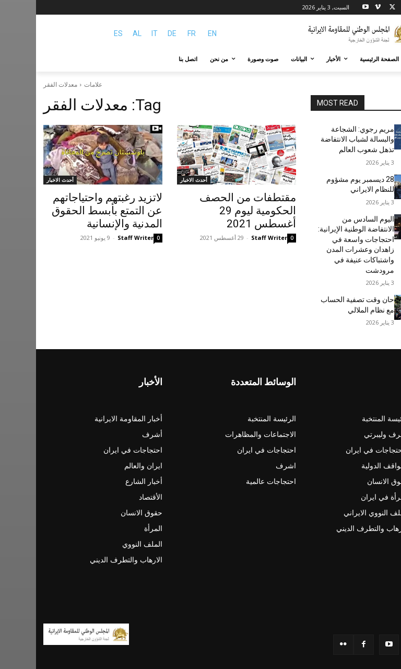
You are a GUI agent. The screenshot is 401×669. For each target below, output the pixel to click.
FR (155, 33)
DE (136, 33)
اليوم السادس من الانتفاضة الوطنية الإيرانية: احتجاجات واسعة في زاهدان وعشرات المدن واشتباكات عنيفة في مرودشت (323, 228)
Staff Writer (233, 221)
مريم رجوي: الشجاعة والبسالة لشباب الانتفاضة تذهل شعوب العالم (325, 137)
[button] (381, 59)
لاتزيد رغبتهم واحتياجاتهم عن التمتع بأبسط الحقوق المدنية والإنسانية (74, 208)
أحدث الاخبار (157, 179)
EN (176, 33)
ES (82, 33)
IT (118, 33)
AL (101, 33)
